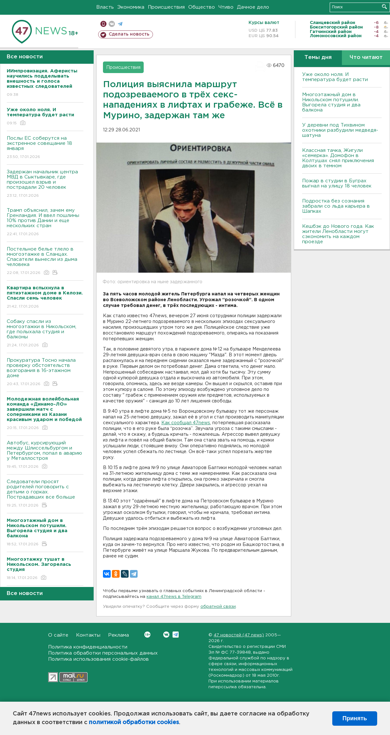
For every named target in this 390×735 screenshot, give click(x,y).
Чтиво (225, 7)
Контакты (88, 635)
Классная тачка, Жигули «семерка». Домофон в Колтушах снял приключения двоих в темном (338, 158)
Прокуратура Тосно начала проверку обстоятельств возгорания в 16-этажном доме (45, 372)
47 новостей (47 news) (239, 635)
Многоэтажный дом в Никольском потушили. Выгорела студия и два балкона (331, 102)
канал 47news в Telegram (174, 597)
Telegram (176, 635)
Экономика (130, 7)
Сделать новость (129, 34)
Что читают (366, 57)
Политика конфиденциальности (87, 647)
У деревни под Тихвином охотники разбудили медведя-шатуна (340, 130)
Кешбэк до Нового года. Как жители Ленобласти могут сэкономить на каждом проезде (338, 234)
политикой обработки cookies (134, 722)
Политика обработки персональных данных (103, 653)
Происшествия (166, 7)
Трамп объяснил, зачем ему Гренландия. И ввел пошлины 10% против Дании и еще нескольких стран (45, 222)
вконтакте (112, 24)
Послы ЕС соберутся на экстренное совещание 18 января (45, 148)
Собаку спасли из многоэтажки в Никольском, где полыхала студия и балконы (45, 333)
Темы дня (318, 57)
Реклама (118, 635)
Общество (201, 7)
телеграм (120, 24)
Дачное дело (253, 7)
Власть (105, 7)
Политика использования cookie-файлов (98, 659)
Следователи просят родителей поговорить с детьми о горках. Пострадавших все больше (45, 494)
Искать (384, 6)
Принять (355, 718)
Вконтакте (147, 635)
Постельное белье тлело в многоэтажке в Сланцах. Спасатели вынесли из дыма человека (45, 261)
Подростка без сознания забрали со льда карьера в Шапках (336, 206)
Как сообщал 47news (185, 423)
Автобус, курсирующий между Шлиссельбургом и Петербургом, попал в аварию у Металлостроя (45, 455)
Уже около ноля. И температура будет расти (335, 77)
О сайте (58, 635)
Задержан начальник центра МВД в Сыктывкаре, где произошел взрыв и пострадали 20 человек (45, 184)
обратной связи (218, 606)
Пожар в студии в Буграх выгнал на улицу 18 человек (336, 183)
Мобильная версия (103, 24)
